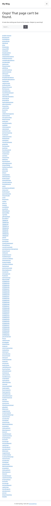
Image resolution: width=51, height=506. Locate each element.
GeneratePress (33, 503)
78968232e (5, 222)
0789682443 (5, 300)
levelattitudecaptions (8, 79)
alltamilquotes (6, 382)
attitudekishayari (7, 396)
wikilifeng (5, 68)
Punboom (5, 275)
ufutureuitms (6, 375)
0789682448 (5, 308)
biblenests (5, 409)
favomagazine (6, 390)
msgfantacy (5, 154)
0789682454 (5, 319)
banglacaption (6, 53)
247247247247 (6, 336)
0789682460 (5, 331)
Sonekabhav (5, 39)
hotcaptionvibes (7, 117)
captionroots (6, 340)
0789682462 (5, 335)
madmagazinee (6, 359)
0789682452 (5, 316)
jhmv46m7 (5, 218)
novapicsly (5, 272)
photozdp (5, 171)
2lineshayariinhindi (8, 405)
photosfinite (5, 41)
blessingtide (5, 279)
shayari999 (5, 49)
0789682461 (5, 333)
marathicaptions (7, 182)
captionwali (5, 108)
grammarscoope (7, 268)
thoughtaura (6, 245)
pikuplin (4, 399)
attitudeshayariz (7, 163)
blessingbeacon (7, 270)
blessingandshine (7, 424)
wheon (4, 173)
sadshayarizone (6, 136)
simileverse (5, 373)
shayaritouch (6, 251)
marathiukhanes (7, 142)
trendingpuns (6, 447)
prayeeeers (5, 426)
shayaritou (5, 106)
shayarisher (5, 157)
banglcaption (6, 161)
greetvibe (5, 144)
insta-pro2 (5, 190)
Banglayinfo (5, 37)
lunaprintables (6, 262)
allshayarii (5, 73)
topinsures (5, 64)
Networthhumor (7, 87)
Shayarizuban (6, 66)
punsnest (5, 439)
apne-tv (4, 203)
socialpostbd (6, 62)
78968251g (5, 226)
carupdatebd (6, 75)
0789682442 (5, 298)
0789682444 (5, 302)
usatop (4, 201)
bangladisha (6, 54)
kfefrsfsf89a (5, 213)
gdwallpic (5, 407)
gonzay (4, 493)
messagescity (6, 274)
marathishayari (6, 434)
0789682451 (5, 314)
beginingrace (6, 119)
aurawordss (5, 418)
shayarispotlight (7, 386)
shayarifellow (6, 165)
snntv (4, 197)
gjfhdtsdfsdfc (6, 216)
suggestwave (6, 411)
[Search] (25, 27)
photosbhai (5, 100)
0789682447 (5, 306)
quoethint (5, 209)
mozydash (5, 51)
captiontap (5, 445)
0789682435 (5, 285)
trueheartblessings (7, 415)
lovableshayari (6, 256)
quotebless (5, 207)
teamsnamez (6, 115)
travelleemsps (6, 394)
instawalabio (6, 175)
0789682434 (5, 283)
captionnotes (6, 83)
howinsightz (5, 388)
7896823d (5, 220)
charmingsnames (7, 348)
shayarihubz (5, 422)
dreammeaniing (7, 495)
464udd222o (6, 211)
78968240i (5, 230)
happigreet (5, 81)
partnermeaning (7, 133)
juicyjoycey (5, 363)
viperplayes (5, 129)
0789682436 (5, 287)
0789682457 (5, 325)
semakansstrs (6, 449)
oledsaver (5, 253)
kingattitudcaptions (8, 77)
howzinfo (5, 361)
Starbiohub (5, 266)
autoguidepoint (6, 443)
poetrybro (5, 121)
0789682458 (5, 327)
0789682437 (5, 289)
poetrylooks (5, 365)
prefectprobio (6, 85)
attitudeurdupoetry (8, 96)
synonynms (5, 403)
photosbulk (5, 98)
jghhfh (4, 237)
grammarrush (6, 131)
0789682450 (5, 312)
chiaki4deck (5, 378)
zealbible (5, 125)
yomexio (4, 155)
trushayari (5, 134)
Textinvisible (6, 152)
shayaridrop (5, 344)
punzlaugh (5, 441)
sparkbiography (7, 123)
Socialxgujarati (6, 150)
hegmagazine (6, 392)
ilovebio (4, 205)
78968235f (5, 224)
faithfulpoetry (6, 176)
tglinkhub (5, 43)
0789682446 (5, 304)
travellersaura (6, 376)
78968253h (5, 228)
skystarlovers (6, 416)
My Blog (6, 3)
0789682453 (5, 317)
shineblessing (6, 91)
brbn (3, 45)
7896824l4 (5, 235)
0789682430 (5, 295)
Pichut (4, 338)
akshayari (5, 357)
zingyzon (5, 346)
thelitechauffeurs (7, 167)
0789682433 (5, 281)
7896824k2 (5, 234)
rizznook (4, 384)
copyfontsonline (7, 436)
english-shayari (6, 35)
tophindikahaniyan (7, 102)
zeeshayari (5, 352)
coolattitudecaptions (8, 60)
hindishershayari (7, 58)
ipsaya (4, 112)
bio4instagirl (6, 178)
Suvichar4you (6, 369)
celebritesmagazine (8, 114)
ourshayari (5, 239)
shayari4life (5, 94)
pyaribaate (5, 241)
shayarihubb (6, 195)
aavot (4, 186)
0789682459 (5, 329)
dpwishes (5, 159)
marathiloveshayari (8, 93)
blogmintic (5, 199)
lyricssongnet (6, 355)
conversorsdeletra (7, 258)
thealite (4, 496)
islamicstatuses (6, 72)
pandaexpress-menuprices (10, 249)
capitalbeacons (6, 367)
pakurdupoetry (6, 104)
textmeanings (6, 277)
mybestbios (5, 350)
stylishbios (5, 140)
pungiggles (5, 342)
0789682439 (5, 293)
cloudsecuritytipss (7, 264)
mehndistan (5, 380)
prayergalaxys (6, 437)
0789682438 (5, 291)
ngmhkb (4, 214)
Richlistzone (5, 89)
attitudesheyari (6, 371)
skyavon (4, 432)
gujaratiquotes (6, 180)
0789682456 (5, 323)
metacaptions (6, 428)
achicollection (6, 354)
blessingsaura (6, 430)
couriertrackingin (7, 247)
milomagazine (6, 127)
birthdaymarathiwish (8, 188)
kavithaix (5, 148)
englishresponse (7, 397)
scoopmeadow (6, 413)
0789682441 (5, 296)
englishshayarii (6, 255)
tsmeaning (5, 401)
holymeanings (6, 260)
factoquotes (5, 146)
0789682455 (5, 321)
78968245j (5, 232)
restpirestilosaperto (8, 56)
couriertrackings (7, 70)
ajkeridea (5, 169)
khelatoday (5, 47)
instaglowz (5, 420)
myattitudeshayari (7, 243)
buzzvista (5, 110)
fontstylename (6, 184)
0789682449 (5, 310)
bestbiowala (5, 138)
